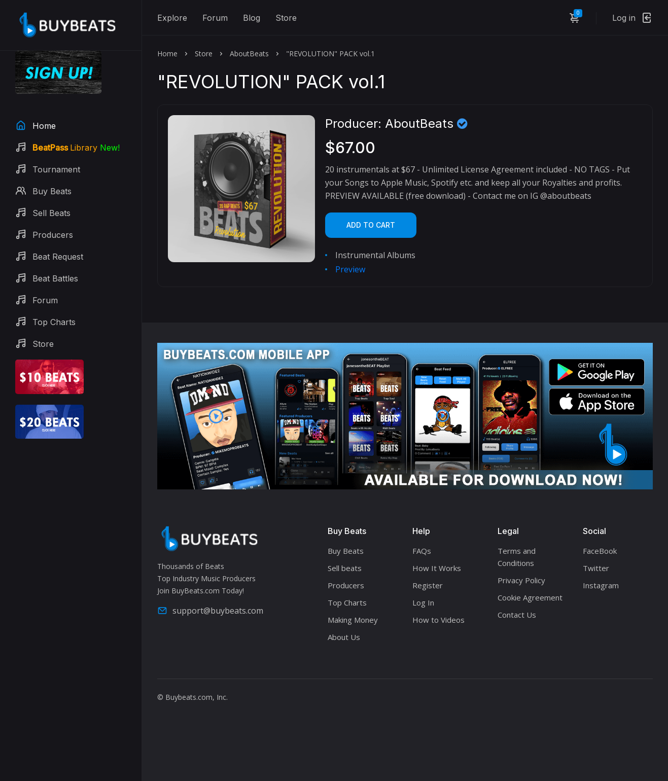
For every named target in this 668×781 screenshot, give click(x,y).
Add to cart (370, 225)
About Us (344, 637)
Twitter (596, 568)
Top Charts (347, 602)
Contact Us (517, 615)
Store (286, 18)
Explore (172, 18)
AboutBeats (249, 53)
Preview (350, 269)
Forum (215, 18)
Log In (423, 602)
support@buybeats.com (210, 610)
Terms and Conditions (517, 557)
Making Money (353, 620)
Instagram (601, 585)
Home (167, 53)
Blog (251, 18)
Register (427, 585)
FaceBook (600, 551)
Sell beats (345, 568)
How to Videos (438, 620)
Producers (346, 585)
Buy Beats (346, 551)
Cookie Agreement (530, 597)
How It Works (436, 568)
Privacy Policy (521, 580)
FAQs (421, 551)
